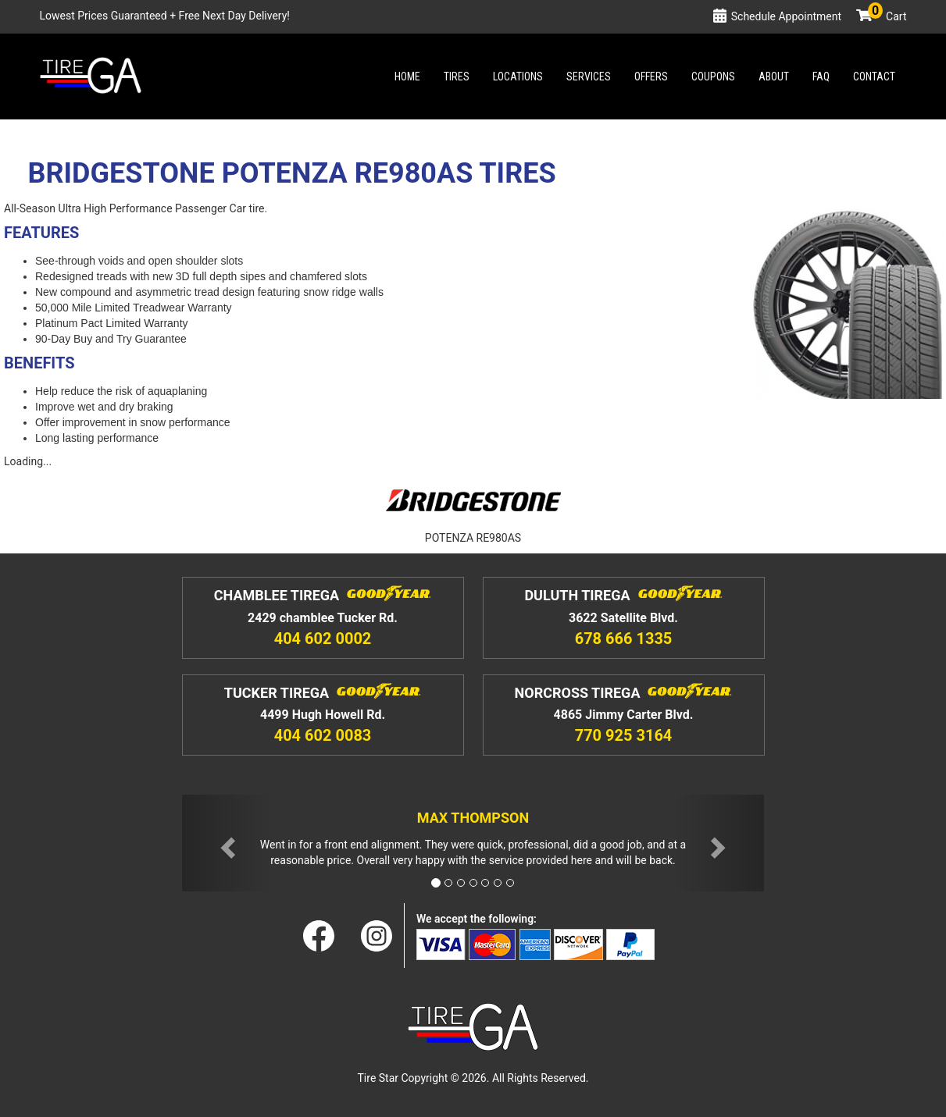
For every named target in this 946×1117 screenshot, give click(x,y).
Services (588, 76)
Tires (456, 76)
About (774, 76)
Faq (821, 76)
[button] (226, 843)
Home (407, 76)
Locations (518, 76)
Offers (651, 76)
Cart (887, 16)
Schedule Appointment (786, 16)
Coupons (713, 76)
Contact (874, 76)
